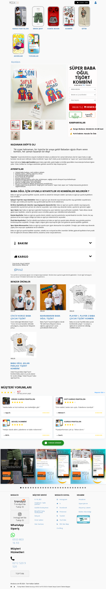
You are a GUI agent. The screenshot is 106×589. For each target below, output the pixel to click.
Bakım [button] (21, 243)
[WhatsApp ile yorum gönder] (53, 442)
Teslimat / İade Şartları (40, 503)
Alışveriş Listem (85, 508)
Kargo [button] (21, 257)
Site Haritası (39, 524)
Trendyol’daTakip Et (19, 503)
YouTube (61, 520)
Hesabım (82, 499)
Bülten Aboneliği (85, 512)
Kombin (15, 62)
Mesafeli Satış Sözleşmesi (40, 511)
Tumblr (61, 516)
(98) (83, 85)
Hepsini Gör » (100, 392)
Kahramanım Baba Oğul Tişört (50, 317)
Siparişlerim (83, 504)
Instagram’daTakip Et (19, 517)
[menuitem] (20, 18)
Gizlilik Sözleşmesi (41, 508)
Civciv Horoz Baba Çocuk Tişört (21, 317)
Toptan (20, 573)
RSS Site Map (63, 524)
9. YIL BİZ (38, 499)
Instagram (62, 499)
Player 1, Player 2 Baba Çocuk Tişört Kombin (82, 317)
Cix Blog (60, 528)
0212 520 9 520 (19, 564)
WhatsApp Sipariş (75, 115)
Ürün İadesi (39, 520)
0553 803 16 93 (18, 541)
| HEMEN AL (84, 106)
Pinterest (61, 512)
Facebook (62, 508)
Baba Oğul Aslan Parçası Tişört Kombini (20, 366)
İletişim (37, 516)
